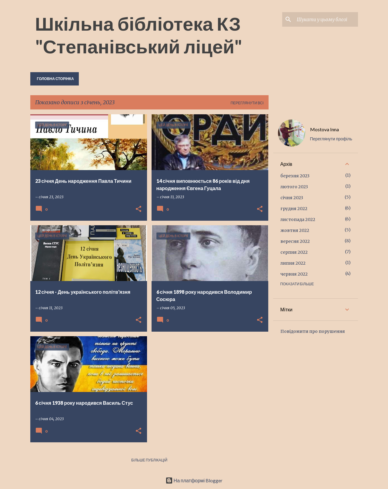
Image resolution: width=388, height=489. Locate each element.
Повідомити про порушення (312, 331)
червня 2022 (294, 274)
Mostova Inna (324, 129)
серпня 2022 (294, 252)
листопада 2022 (297, 219)
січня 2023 (291, 197)
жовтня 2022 (294, 230)
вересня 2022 (295, 241)
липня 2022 (293, 263)
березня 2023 (294, 176)
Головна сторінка (55, 78)
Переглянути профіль (331, 138)
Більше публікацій (149, 460)
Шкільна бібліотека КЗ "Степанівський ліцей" (138, 34)
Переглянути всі (247, 103)
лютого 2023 (294, 186)
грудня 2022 (293, 208)
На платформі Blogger (194, 480)
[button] (138, 209)
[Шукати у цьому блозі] (326, 19)
